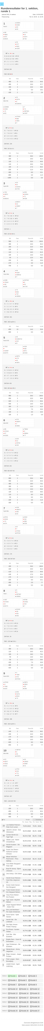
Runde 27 (34, 1011)
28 (4, 915)
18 (4, 950)
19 (4, 896)
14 (4, 930)
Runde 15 (34, 993)
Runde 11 (24, 989)
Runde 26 (24, 1011)
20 (4, 850)
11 (4, 841)
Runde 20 (24, 1002)
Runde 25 (12, 1011)
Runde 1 (12, 976)
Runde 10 (12, 989)
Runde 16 (12, 998)
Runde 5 (22, 980)
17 (4, 891)
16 (4, 836)
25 (4, 857)
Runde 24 (34, 1006)
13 (4, 955)
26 (4, 831)
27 (4, 845)
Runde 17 (24, 998)
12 (4, 906)
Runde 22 (12, 1006)
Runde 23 (24, 1006)
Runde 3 (32, 976)
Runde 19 (12, 1002)
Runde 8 (22, 985)
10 (4, 901)
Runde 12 (34, 989)
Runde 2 (22, 976)
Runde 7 (12, 985)
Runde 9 (32, 985)
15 (4, 864)
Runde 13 (12, 993)
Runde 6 (32, 980)
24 (4, 925)
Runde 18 (34, 998)
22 (4, 910)
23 (4, 826)
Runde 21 (34, 1002)
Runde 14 (24, 993)
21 (4, 874)
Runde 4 (12, 980)
